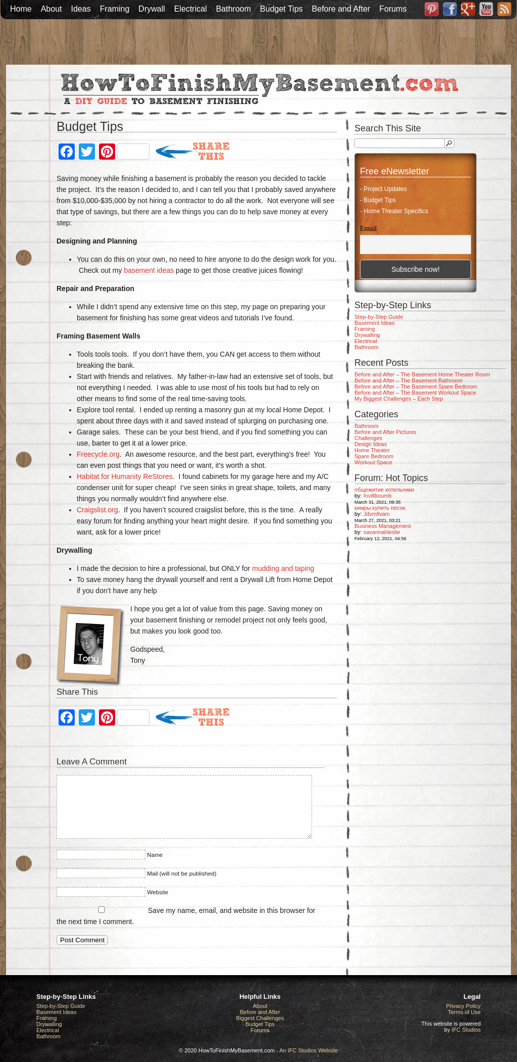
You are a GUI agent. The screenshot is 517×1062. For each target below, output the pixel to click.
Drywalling (367, 335)
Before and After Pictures (385, 432)
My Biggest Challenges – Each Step (398, 399)
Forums (392, 9)
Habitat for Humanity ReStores (125, 476)
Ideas (81, 9)
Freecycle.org (98, 454)
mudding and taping (283, 568)
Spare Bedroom (373, 456)
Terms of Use (464, 1012)
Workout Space (373, 462)
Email (368, 228)
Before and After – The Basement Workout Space (415, 393)
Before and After (341, 9)
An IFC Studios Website (308, 1050)
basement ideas (149, 270)
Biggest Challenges (260, 1018)
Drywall (151, 9)
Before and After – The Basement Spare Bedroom (415, 386)
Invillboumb (378, 496)
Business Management (382, 526)
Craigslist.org (97, 510)
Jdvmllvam (377, 514)
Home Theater (372, 450)
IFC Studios (466, 1030)
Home (21, 9)
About (51, 9)
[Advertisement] (258, 42)
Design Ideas (370, 444)
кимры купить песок (379, 508)
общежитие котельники (384, 490)
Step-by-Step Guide (378, 317)
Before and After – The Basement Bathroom (408, 380)
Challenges (368, 438)
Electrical (190, 9)
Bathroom (233, 9)
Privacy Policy (463, 1006)
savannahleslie (382, 532)
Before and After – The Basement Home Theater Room (422, 374)
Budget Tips (281, 9)
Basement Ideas (374, 323)
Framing (115, 9)
